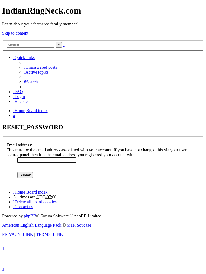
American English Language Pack (31, 225)
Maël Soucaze (79, 225)
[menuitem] (40, 67)
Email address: (19, 145)
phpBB (30, 216)
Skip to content (15, 33)
